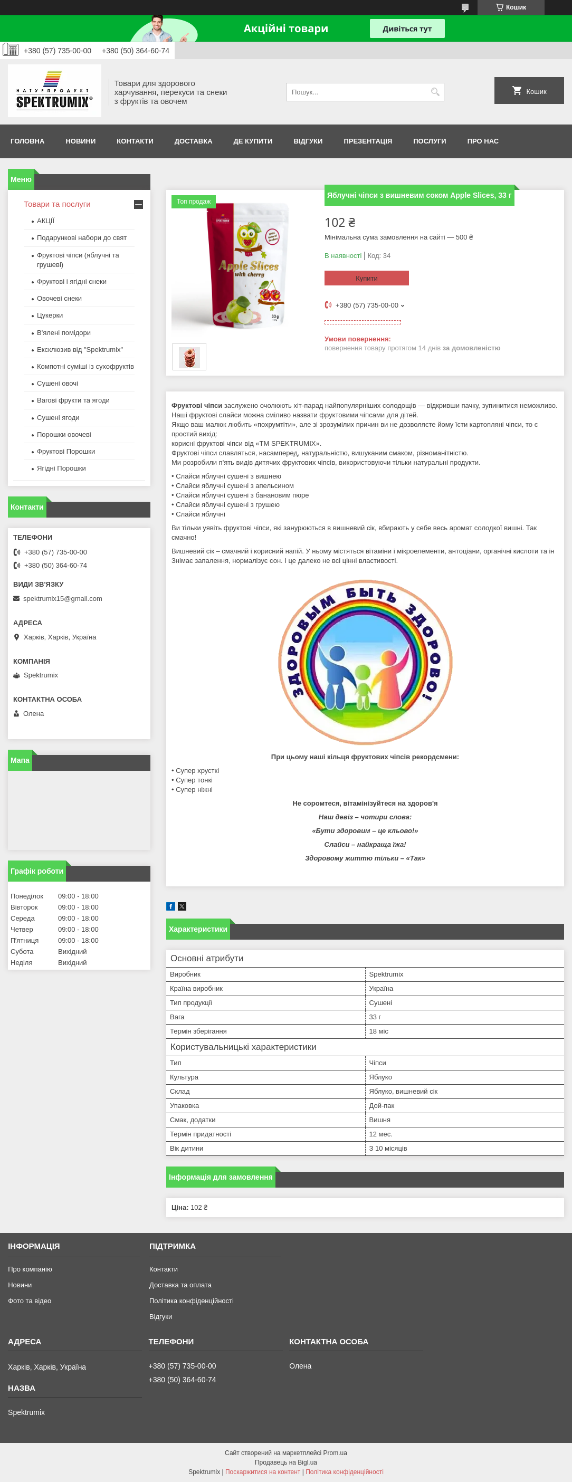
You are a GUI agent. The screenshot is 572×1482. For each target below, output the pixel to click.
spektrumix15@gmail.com (62, 599)
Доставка (194, 141)
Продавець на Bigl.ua (286, 1462)
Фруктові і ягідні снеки (72, 281)
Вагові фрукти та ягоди (73, 400)
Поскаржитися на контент (262, 1472)
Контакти (135, 141)
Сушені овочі (57, 383)
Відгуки (307, 141)
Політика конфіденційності (191, 1301)
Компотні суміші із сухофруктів (85, 366)
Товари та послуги (57, 203)
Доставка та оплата (180, 1285)
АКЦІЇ (45, 221)
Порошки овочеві (64, 434)
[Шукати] (435, 92)
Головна (27, 141)
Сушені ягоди (58, 418)
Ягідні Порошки (61, 468)
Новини (80, 141)
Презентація (368, 141)
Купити (367, 278)
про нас (483, 141)
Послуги (429, 141)
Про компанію (30, 1269)
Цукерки (50, 315)
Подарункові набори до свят (82, 238)
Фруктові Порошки (66, 451)
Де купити (253, 141)
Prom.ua (335, 1453)
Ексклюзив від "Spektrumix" (80, 349)
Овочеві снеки (59, 298)
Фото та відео (29, 1301)
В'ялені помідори (64, 333)
